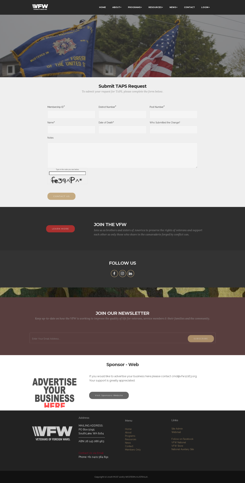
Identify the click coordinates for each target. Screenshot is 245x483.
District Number (107, 106)
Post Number (156, 106)
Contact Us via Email (91, 453)
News (128, 468)
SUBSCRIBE (201, 351)
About (128, 458)
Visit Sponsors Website (109, 400)
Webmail (176, 455)
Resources (130, 464)
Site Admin (177, 451)
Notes (50, 140)
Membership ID (55, 106)
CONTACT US (61, 201)
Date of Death (106, 124)
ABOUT (116, 7)
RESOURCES (155, 7)
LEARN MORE (60, 234)
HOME (102, 7)
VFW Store (177, 468)
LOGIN (204, 7)
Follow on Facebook (182, 462)
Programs (130, 461)
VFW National (178, 465)
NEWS (173, 7)
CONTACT (189, 7)
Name (50, 124)
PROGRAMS (134, 7)
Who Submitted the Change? (165, 125)
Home (128, 454)
